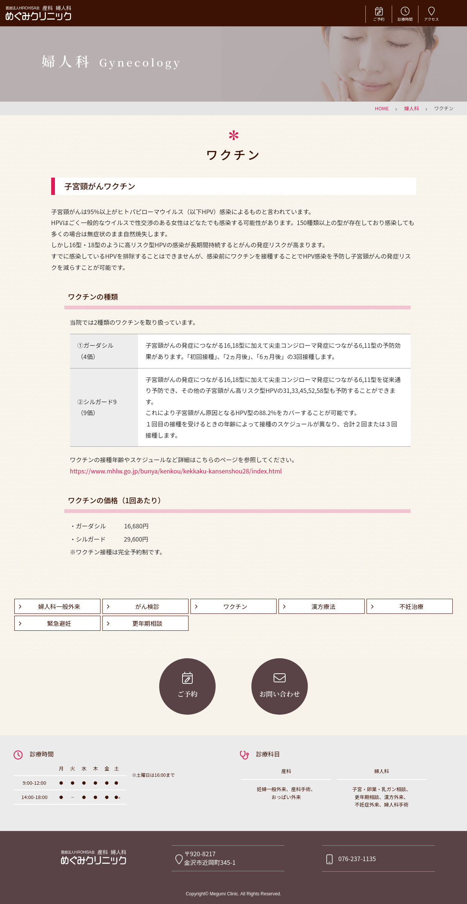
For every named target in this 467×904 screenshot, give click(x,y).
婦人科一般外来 (59, 606)
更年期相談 (147, 623)
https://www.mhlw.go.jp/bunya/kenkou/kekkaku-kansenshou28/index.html (176, 470)
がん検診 (147, 606)
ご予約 (379, 14)
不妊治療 (411, 606)
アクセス (431, 14)
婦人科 (411, 108)
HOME (382, 108)
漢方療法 (323, 606)
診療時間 (405, 14)
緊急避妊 (59, 623)
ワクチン (235, 606)
